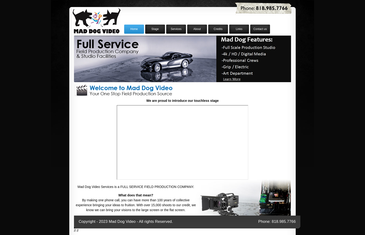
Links (239, 29)
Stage (155, 29)
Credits (218, 29)
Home (134, 29)
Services (176, 29)
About (197, 29)
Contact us (260, 29)
